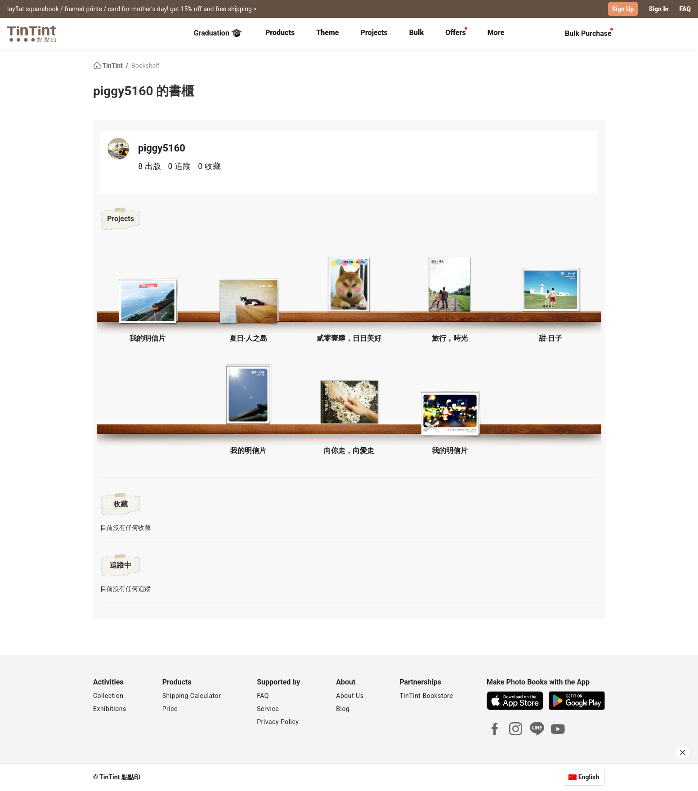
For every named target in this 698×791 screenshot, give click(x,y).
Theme (327, 32)
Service (268, 708)
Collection (108, 695)
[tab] (280, 34)
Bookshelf (145, 65)
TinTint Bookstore (426, 695)
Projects (373, 32)
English (588, 777)
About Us (349, 695)
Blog (342, 708)
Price (170, 708)
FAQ (685, 9)
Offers (455, 32)
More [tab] (496, 32)
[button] (147, 298)
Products (280, 32)
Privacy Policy (278, 721)
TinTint (108, 65)
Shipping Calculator (191, 695)
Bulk (416, 32)
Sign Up (623, 9)
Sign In (658, 9)
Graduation (218, 33)
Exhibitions (109, 708)
